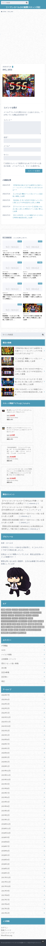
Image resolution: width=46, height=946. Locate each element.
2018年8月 (5, 842)
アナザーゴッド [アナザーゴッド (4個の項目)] (23, 609)
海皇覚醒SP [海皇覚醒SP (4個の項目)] (38, 624)
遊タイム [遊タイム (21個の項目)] (22, 630)
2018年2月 (5, 868)
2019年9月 (5, 784)
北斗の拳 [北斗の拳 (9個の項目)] (40, 621)
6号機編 (4, 646)
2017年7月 (5, 900)
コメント (8, 120)
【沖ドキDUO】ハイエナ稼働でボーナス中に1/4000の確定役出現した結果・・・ (28, 216)
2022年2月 (5, 708)
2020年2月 (5, 762)
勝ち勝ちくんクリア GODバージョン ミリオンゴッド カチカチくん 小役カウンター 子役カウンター (19, 429)
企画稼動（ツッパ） (9, 659)
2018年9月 (5, 837)
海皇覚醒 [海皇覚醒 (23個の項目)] (30, 624)
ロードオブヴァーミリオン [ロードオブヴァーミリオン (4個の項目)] (9, 621)
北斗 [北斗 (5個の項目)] (35, 621)
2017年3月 (5, 908)
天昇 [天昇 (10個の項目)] (18, 624)
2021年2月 (5, 730)
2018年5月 (5, 855)
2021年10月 (6, 726)
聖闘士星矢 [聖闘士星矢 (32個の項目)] (17, 627)
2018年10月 (6, 833)
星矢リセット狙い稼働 (10, 663)
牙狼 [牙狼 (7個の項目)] (3, 627)
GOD (3, 650)
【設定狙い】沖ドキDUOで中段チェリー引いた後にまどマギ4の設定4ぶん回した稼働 (28, 201)
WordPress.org (6, 935)
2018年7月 (5, 846)
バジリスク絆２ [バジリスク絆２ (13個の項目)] (19, 615)
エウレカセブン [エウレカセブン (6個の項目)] (34, 609)
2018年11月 (6, 828)
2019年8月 (5, 788)
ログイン (4, 927)
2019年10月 (6, 779)
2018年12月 (6, 824)
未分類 (4, 668)
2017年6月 (5, 904)
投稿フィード (6, 930)
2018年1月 (5, 873)
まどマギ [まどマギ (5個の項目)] (14, 609)
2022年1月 (5, 713)
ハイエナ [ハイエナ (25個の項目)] (4, 615)
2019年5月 (5, 802)
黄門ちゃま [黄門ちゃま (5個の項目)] (13, 633)
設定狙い (4, 677)
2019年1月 (5, 819)
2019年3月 (5, 811)
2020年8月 (5, 739)
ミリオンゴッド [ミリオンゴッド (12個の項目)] (6, 618)
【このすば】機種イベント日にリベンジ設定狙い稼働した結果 (28, 195)
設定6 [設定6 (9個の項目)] (34, 627)
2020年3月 (5, 757)
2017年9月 (5, 891)
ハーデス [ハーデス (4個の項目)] (11, 615)
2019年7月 (5, 793)
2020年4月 (5, 753)
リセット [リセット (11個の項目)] (14, 618)
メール (7, 146)
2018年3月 (5, 864)
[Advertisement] (23, 38)
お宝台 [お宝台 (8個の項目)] (8, 609)
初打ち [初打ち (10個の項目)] (30, 621)
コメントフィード (8, 933)
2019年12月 (6, 771)
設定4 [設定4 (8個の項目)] (29, 627)
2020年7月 (5, 744)
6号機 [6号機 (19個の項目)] (3, 609)
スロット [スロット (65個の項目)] (26, 612)
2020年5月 (5, 748)
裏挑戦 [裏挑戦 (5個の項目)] (24, 627)
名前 (6, 137)
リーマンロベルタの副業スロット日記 (23, 7)
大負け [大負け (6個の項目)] (9, 624)
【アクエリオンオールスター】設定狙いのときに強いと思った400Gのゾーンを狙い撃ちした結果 (28, 209)
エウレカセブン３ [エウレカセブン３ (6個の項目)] (7, 612)
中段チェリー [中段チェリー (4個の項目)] (22, 621)
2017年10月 (6, 886)
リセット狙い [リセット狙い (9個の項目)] (23, 618)
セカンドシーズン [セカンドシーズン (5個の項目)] (36, 612)
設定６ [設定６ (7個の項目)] (16, 630)
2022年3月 (5, 704)
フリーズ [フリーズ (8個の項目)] (35, 615)
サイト (6, 155)
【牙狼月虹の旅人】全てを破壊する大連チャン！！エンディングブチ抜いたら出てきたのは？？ (28, 187)
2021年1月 (5, 735)
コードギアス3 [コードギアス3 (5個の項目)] (18, 612)
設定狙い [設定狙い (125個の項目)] (4, 630)
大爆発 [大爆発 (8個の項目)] (3, 624)
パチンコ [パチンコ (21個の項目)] (28, 615)
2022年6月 (5, 699)
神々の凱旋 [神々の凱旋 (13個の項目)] (9, 627)
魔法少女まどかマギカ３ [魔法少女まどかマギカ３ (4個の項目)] (33, 630)
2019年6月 (5, 797)
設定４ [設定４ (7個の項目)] (10, 630)
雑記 (3, 681)
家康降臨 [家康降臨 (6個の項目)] (23, 624)
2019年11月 (6, 775)
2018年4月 (5, 860)
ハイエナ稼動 (6, 654)
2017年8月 (5, 895)
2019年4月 (5, 806)
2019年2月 (5, 815)
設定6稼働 (5, 672)
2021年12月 (6, 717)
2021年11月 (6, 722)
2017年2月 (5, 913)
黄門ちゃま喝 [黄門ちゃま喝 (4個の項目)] (22, 633)
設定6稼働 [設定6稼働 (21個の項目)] (41, 627)
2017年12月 (6, 877)
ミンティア (33, 510)
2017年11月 (6, 882)
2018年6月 (5, 851)
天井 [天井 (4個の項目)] (14, 624)
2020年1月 (5, 766)
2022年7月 (5, 695)
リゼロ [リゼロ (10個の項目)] (30, 618)
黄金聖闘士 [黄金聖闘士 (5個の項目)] (5, 633)
